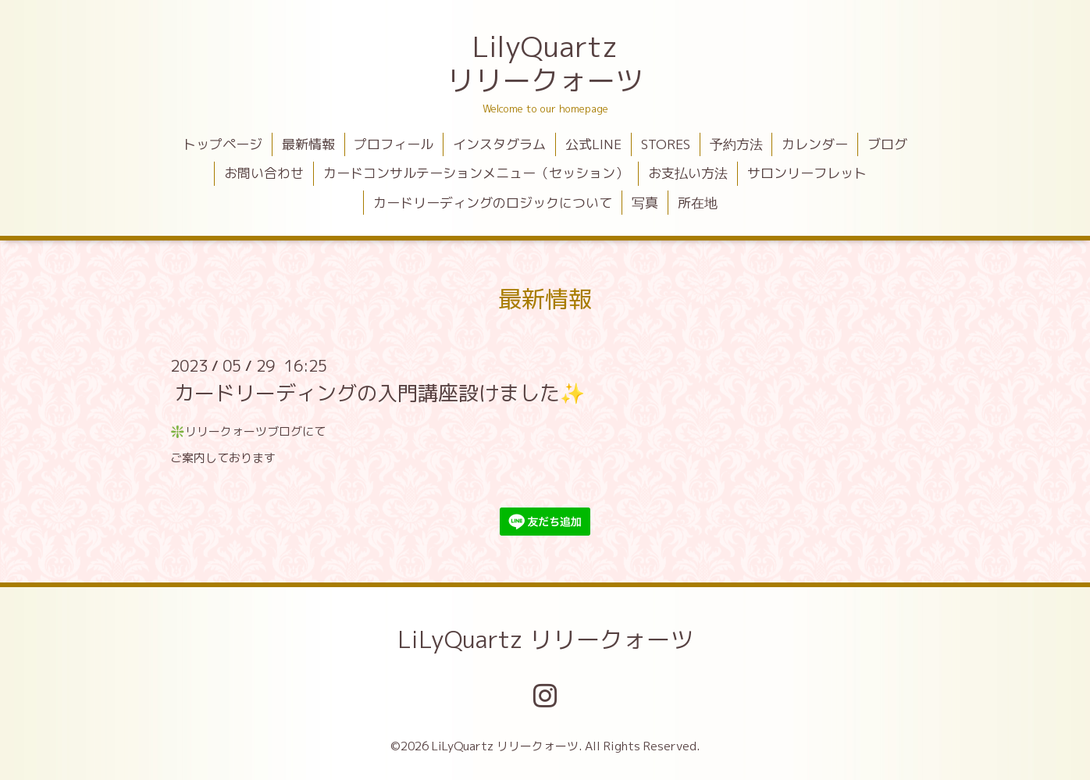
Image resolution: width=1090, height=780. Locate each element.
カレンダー (815, 144)
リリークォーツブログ (243, 431)
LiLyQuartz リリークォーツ (545, 639)
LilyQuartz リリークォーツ (545, 63)
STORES (665, 144)
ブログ (887, 144)
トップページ (222, 144)
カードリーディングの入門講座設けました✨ (379, 393)
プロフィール (393, 144)
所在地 (698, 203)
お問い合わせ (264, 173)
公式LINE (593, 144)
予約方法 (736, 144)
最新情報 (308, 144)
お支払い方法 (688, 173)
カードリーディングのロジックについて (492, 203)
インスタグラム (499, 144)
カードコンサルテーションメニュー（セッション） (476, 173)
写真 (645, 203)
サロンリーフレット (807, 173)
